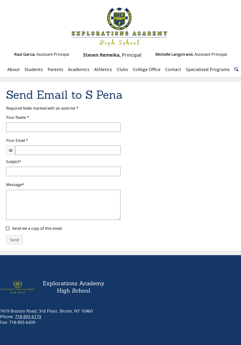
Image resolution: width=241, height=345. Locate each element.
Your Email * (17, 140)
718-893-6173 (28, 316)
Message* (15, 184)
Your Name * (17, 117)
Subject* (13, 161)
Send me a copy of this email (36, 228)
